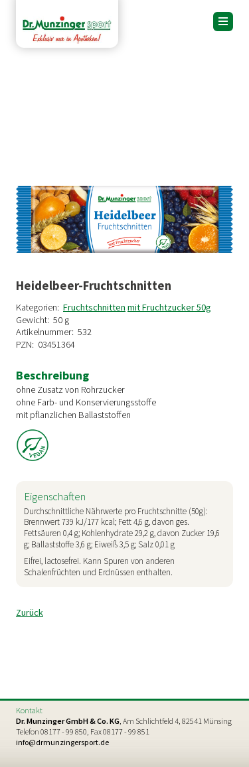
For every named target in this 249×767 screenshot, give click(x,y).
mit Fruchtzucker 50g (169, 307)
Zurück (29, 612)
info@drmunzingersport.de (62, 742)
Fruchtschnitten (94, 307)
